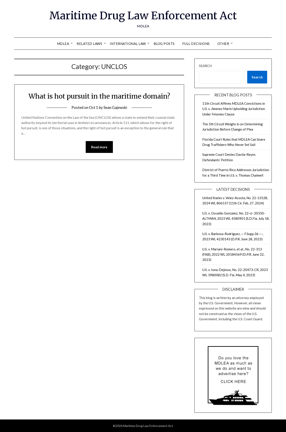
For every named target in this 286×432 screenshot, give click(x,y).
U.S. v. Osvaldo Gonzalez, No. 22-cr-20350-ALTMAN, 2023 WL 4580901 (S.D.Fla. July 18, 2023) (235, 218)
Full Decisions (196, 44)
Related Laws (89, 44)
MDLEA (63, 44)
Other (223, 44)
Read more (99, 147)
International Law (128, 44)
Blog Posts (164, 44)
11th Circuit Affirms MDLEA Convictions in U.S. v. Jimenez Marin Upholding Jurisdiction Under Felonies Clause (233, 108)
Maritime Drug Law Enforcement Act (143, 15)
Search (205, 66)
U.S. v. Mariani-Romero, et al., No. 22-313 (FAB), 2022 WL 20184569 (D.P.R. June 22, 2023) (233, 254)
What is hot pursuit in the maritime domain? (99, 96)
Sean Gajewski (115, 107)
